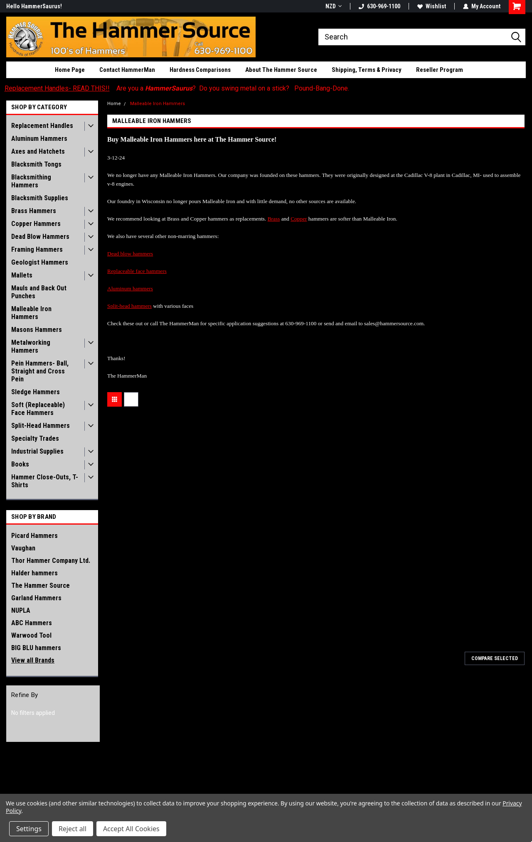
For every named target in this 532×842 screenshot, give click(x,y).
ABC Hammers (31, 623)
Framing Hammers (37, 249)
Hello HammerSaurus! (34, 6)
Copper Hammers (36, 224)
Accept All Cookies (131, 828)
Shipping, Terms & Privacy (366, 70)
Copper (299, 219)
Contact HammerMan (127, 70)
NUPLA (20, 610)
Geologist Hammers (39, 262)
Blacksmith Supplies (39, 198)
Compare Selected (494, 658)
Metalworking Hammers (30, 346)
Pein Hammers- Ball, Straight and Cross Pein (40, 371)
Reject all (72, 828)
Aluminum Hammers (39, 138)
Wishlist (431, 6)
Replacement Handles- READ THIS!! (57, 88)
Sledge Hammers (35, 392)
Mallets (21, 275)
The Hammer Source (40, 585)
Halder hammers (34, 573)
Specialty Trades (35, 438)
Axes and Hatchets (38, 151)
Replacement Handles (42, 126)
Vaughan (23, 548)
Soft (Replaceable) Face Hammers (38, 409)
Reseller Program (439, 70)
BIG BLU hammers (36, 648)
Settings (29, 828)
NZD (333, 6)
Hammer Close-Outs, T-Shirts (44, 481)
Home (114, 103)
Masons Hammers (36, 330)
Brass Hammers (33, 211)
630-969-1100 (379, 6)
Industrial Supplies (37, 451)
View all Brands (32, 660)
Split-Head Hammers (40, 426)
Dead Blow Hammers (40, 237)
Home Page (70, 70)
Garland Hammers (36, 598)
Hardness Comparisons (200, 70)
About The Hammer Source (281, 70)
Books (20, 464)
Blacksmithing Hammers (31, 181)
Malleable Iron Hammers (31, 313)
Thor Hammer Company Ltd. (50, 561)
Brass (274, 219)
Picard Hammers (34, 536)
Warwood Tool (31, 635)
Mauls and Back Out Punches (38, 292)
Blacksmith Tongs (36, 164)
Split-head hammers (129, 306)
